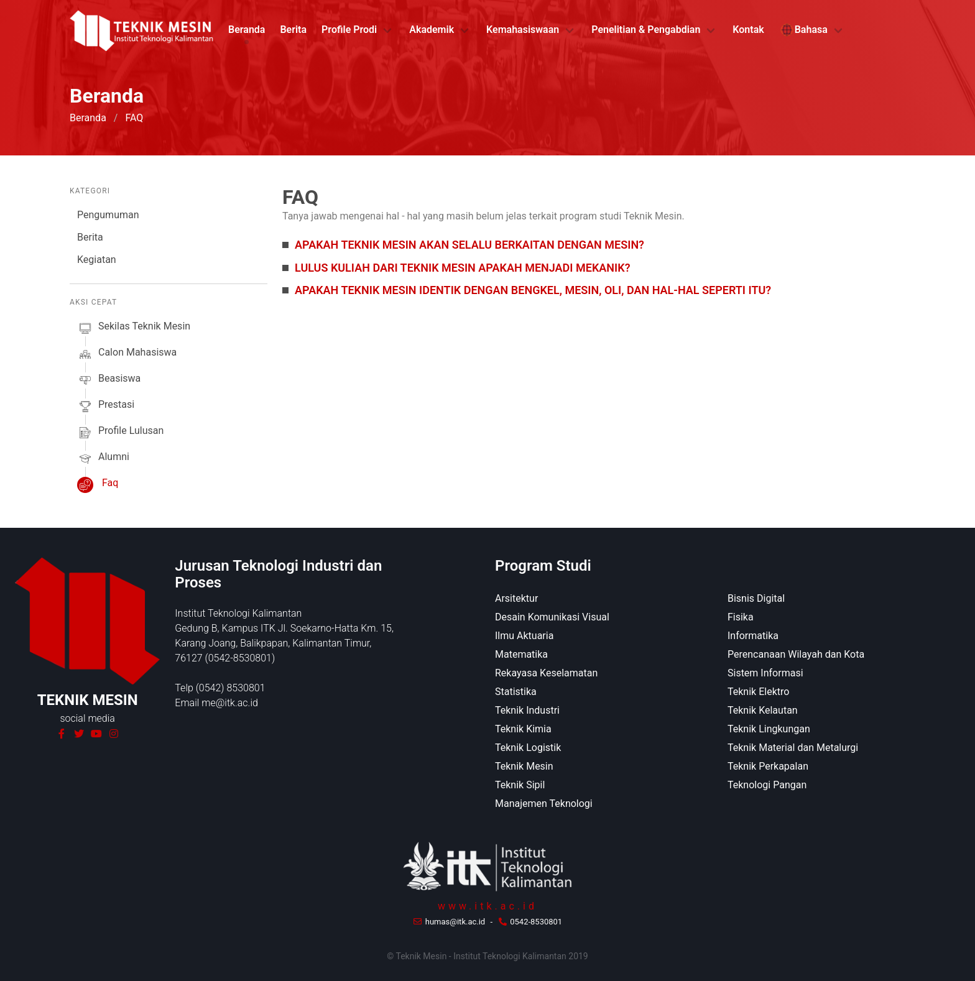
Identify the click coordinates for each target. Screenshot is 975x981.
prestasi (105, 406)
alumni (103, 459)
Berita (293, 29)
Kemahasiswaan (522, 29)
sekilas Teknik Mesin (133, 328)
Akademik (431, 29)
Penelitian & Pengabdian (645, 29)
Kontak (748, 29)
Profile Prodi (349, 29)
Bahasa (803, 30)
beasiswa (109, 380)
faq (97, 485)
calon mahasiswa (127, 354)
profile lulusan (120, 433)
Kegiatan (96, 259)
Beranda (246, 29)
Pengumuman (108, 215)
